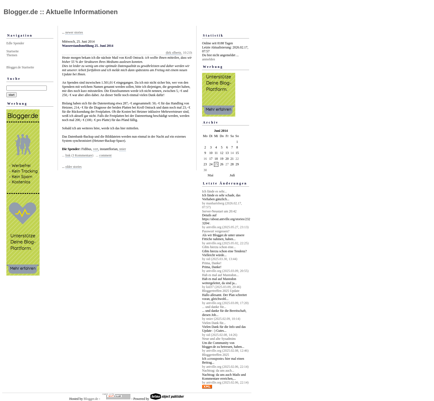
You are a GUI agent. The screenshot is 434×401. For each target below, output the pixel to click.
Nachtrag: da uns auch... (218, 370)
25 (216, 164)
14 (232, 153)
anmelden (208, 59)
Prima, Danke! (211, 263)
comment (105, 155)
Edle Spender (15, 43)
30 (205, 170)
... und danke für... (214, 307)
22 (237, 159)
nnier (122, 149)
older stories (73, 167)
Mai (210, 175)
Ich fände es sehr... (214, 191)
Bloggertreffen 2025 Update (220, 291)
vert (95, 149)
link (68, 155)
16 (205, 159)
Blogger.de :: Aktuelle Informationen (61, 12)
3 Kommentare (82, 155)
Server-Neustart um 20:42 (219, 211)
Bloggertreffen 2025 (215, 355)
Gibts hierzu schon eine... (219, 247)
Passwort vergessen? (215, 231)
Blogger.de (91, 399)
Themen (11, 55)
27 (227, 164)
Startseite (12, 51)
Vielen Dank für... (214, 323)
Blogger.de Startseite (20, 67)
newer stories (74, 32)
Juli (232, 175)
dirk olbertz (173, 53)
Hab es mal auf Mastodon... (220, 275)
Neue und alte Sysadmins (219, 339)
